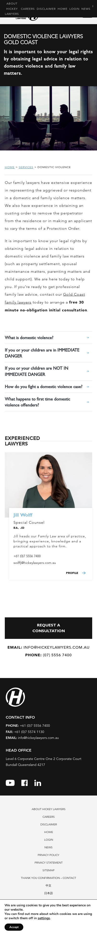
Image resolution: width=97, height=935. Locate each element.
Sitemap (48, 870)
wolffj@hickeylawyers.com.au (34, 563)
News (86, 9)
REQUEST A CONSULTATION (48, 628)
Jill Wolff (22, 515)
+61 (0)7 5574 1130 (25, 732)
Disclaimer (46, 9)
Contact (48, 901)
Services (26, 167)
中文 (48, 885)
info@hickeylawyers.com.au (48, 647)
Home (62, 9)
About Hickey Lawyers (12, 9)
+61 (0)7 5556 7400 (27, 556)
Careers (28, 9)
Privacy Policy (48, 855)
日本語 (48, 893)
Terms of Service (44, 929)
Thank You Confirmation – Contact (48, 878)
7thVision (56, 920)
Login (74, 9)
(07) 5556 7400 (48, 654)
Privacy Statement (49, 862)
